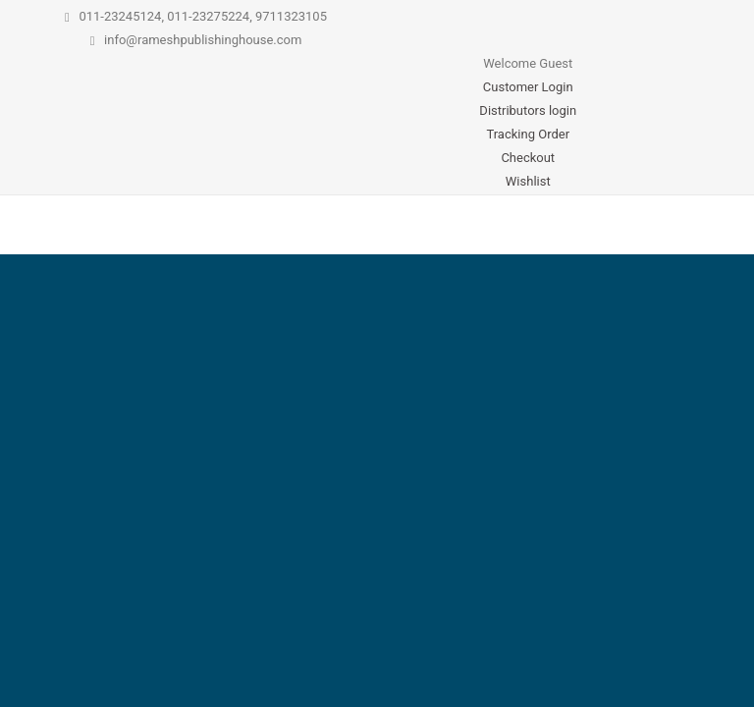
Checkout (528, 157)
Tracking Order (527, 134)
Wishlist (528, 181)
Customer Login (528, 87)
